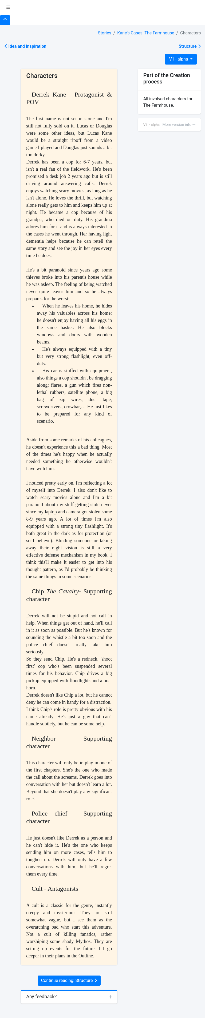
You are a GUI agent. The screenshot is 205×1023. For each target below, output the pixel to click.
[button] (8, 7)
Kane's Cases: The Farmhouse (145, 32)
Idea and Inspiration (25, 46)
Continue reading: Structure (69, 980)
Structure (190, 46)
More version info (179, 124)
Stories (104, 32)
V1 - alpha (179, 59)
